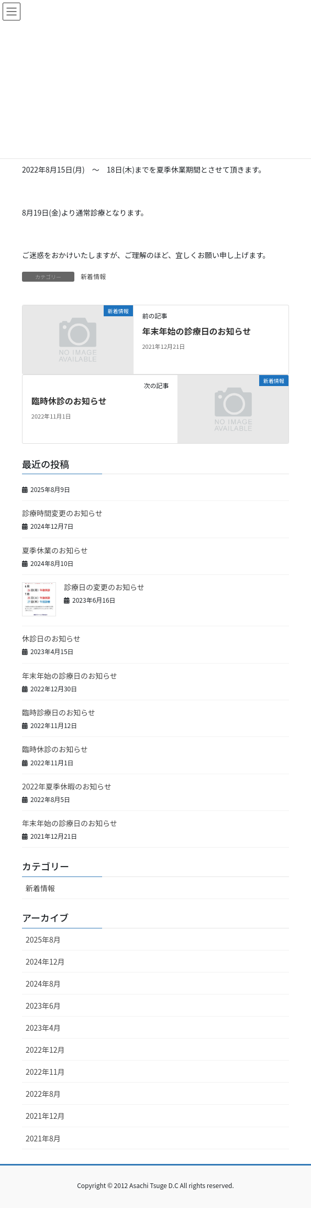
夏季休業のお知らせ (55, 550)
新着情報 (93, 276)
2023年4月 (43, 1027)
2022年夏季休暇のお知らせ (67, 786)
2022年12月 (45, 1049)
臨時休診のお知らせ (69, 400)
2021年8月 (43, 1138)
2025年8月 (43, 939)
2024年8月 (43, 983)
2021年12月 (45, 1115)
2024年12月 (45, 961)
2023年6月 (43, 1005)
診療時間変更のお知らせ (62, 513)
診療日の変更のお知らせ (104, 587)
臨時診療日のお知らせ (58, 712)
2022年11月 (45, 1071)
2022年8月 (43, 1093)
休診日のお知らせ (51, 638)
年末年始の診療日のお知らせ (196, 331)
